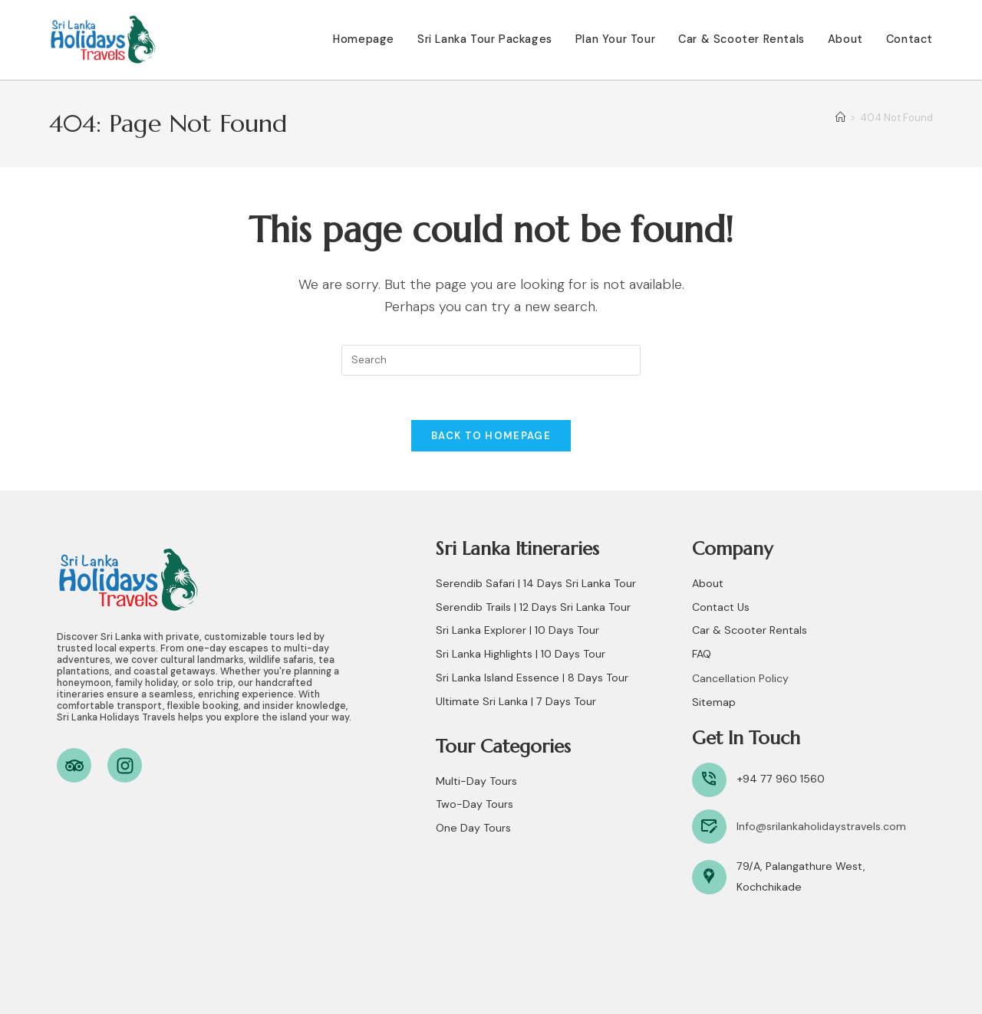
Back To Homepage (491, 438)
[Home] (840, 117)
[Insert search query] (491, 360)
